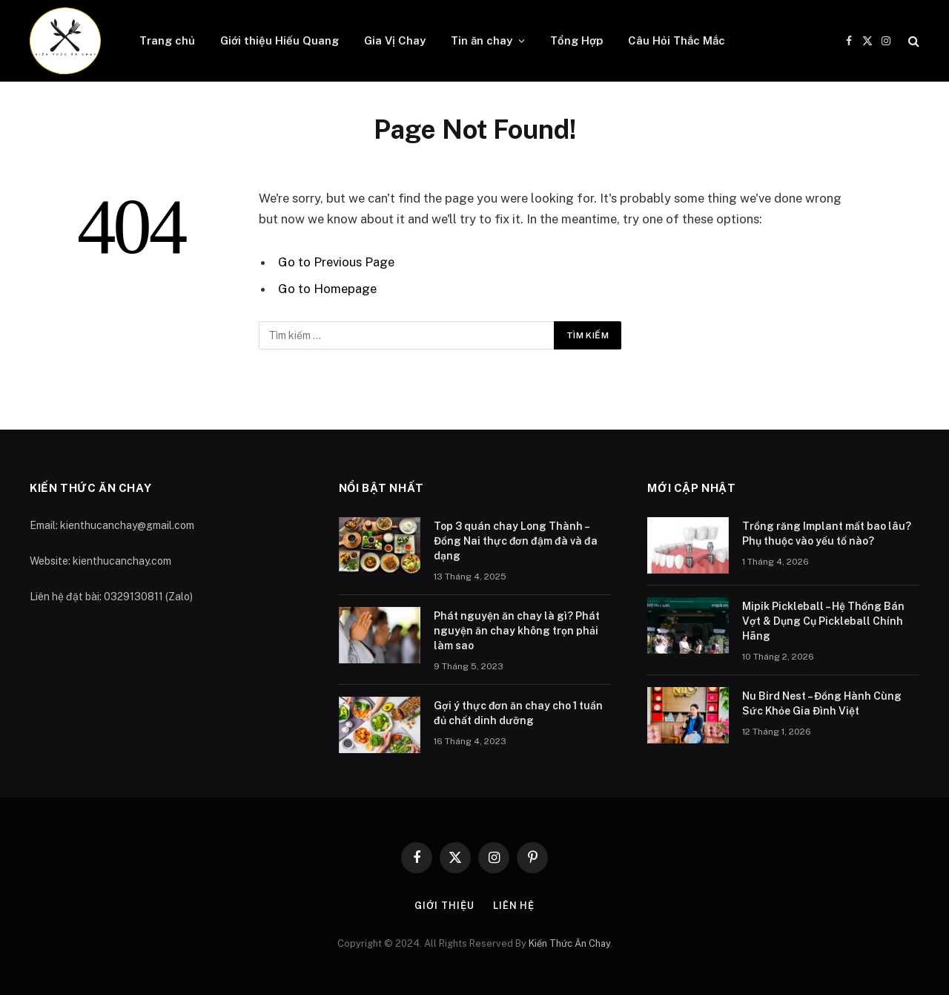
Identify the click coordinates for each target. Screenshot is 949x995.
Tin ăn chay (481, 40)
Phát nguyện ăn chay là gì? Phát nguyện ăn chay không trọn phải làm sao (517, 630)
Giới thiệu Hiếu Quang (279, 40)
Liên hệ (514, 905)
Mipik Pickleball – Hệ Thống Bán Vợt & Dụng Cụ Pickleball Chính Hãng (823, 621)
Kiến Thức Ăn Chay (569, 943)
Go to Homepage (327, 288)
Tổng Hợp (576, 40)
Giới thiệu (444, 905)
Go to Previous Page (336, 262)
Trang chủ (167, 40)
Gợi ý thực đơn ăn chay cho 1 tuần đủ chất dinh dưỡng (518, 713)
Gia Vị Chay (395, 40)
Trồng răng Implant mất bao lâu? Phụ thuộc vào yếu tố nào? (826, 533)
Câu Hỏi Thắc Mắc (676, 40)
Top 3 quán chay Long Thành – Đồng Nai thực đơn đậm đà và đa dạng (516, 541)
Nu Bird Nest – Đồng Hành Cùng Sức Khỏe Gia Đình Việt (822, 703)
